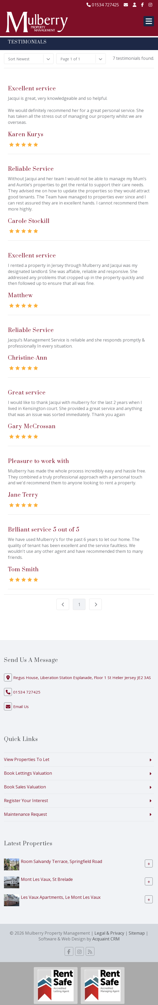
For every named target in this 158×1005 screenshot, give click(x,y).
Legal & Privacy (109, 933)
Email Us (21, 706)
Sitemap (137, 933)
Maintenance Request (25, 814)
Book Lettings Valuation (28, 773)
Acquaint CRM (106, 939)
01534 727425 (103, 5)
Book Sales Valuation (25, 787)
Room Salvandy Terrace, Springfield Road (61, 861)
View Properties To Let (26, 759)
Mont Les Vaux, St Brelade (47, 879)
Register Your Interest (26, 800)
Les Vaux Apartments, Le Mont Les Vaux (60, 897)
